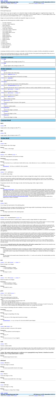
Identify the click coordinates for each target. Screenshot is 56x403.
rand (5, 106)
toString (6, 117)
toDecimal (6, 110)
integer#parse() (6, 169)
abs (5, 71)
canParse (10, 75)
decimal (2, 109)
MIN (5, 63)
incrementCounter (12, 86)
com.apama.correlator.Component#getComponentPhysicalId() (15, 200)
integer (2, 59)
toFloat (6, 113)
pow (5, 102)
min (8, 94)
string (13, 75)
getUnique (10, 78)
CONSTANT (9, 3)
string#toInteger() (6, 325)
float (3, 113)
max (8, 90)
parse (9, 98)
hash (5, 82)
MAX (5, 59)
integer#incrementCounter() (8, 193)
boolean (2, 74)
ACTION (15, 3)
